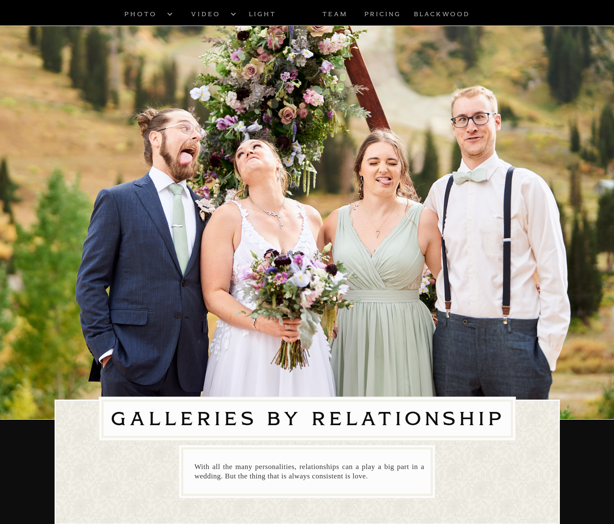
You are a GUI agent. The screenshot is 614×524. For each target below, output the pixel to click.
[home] (299, 14)
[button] (140, 13)
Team (334, 14)
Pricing (382, 14)
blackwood (441, 14)
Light (262, 14)
